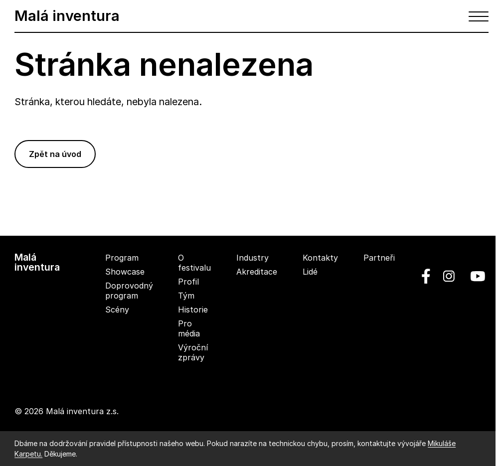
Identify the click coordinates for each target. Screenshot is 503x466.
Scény (117, 309)
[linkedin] (449, 276)
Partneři (379, 258)
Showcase (125, 272)
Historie (193, 309)
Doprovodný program (129, 291)
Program (122, 258)
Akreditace (256, 272)
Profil (188, 282)
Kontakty (320, 258)
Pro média (189, 328)
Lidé (310, 272)
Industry (252, 258)
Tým (186, 296)
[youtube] (474, 276)
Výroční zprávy (193, 352)
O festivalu (194, 263)
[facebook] (426, 276)
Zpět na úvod (55, 154)
